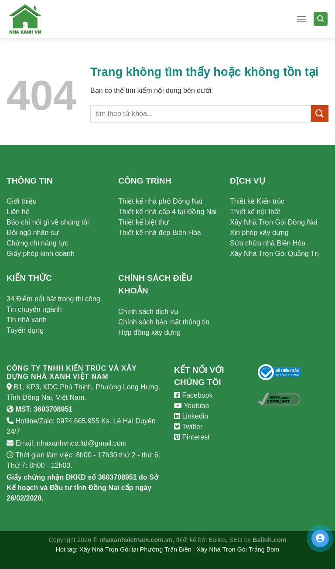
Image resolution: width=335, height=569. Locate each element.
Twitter (188, 426)
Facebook (193, 395)
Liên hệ (18, 211)
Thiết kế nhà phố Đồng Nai (160, 201)
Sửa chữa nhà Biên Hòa (267, 243)
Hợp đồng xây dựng (149, 332)
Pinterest (192, 437)
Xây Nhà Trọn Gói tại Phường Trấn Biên (135, 549)
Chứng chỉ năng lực (37, 243)
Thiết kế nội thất (255, 211)
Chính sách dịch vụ (148, 311)
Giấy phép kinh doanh (41, 253)
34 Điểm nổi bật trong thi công (53, 299)
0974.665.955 (78, 421)
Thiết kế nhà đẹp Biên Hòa (159, 232)
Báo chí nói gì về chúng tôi (48, 222)
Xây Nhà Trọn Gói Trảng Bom (238, 549)
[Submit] (319, 113)
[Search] (321, 19)
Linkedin (191, 416)
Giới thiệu (22, 201)
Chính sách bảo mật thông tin (163, 322)
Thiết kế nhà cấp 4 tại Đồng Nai (167, 211)
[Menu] (301, 19)
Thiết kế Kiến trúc (257, 201)
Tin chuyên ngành (34, 309)
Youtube (191, 405)
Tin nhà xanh (27, 320)
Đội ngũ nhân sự (33, 232)
